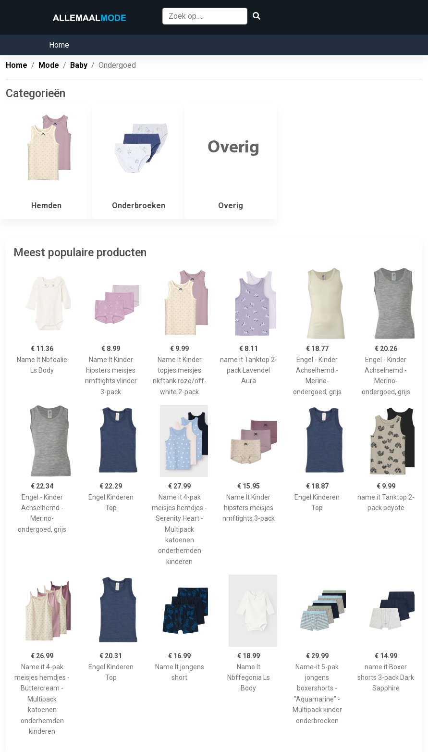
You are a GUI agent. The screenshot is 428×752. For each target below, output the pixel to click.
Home (59, 45)
